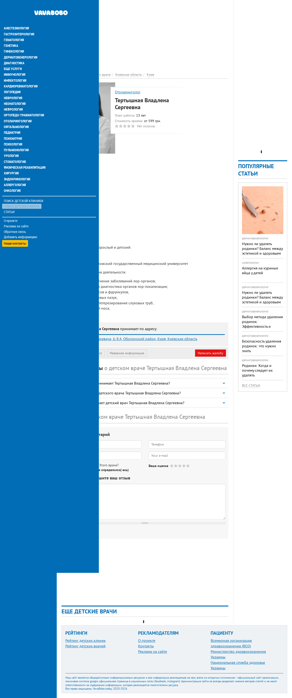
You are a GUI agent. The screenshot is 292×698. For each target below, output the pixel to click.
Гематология (14, 29)
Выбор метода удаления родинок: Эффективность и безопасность (262, 323)
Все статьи (251, 385)
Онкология (12, 178)
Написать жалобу (210, 353)
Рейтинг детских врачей (85, 646)
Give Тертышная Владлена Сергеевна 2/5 (176, 465)
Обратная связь (15, 218)
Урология (11, 143)
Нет (86, 470)
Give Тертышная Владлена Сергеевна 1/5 (172, 465)
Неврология (13, 86)
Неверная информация (127, 353)
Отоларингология (18, 109)
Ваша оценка (158, 466)
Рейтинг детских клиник (85, 640)
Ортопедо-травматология (24, 103)
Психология (13, 132)
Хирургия (11, 160)
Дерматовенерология (21, 46)
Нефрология (13, 97)
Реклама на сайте (16, 213)
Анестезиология (16, 17)
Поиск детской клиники (24, 188)
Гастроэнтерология (19, 23)
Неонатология (15, 92)
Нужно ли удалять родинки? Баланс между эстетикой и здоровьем (262, 248)
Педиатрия (12, 120)
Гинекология (14, 40)
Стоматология (15, 149)
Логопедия (12, 80)
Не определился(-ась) (112, 470)
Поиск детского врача (22, 193)
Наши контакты (15, 229)
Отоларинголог (127, 92)
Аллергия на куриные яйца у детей (260, 270)
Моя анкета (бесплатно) (84, 353)
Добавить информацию (21, 224)
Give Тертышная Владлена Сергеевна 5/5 (188, 465)
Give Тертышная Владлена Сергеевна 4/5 (184, 465)
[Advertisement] (145, 33)
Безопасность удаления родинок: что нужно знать (261, 346)
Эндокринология (17, 166)
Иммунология (15, 63)
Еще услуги (13, 57)
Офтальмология (16, 115)
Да (73, 470)
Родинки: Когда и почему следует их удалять (257, 370)
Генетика (11, 34)
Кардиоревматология (21, 74)
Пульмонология (16, 138)
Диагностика (14, 52)
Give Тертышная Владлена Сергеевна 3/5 (180, 465)
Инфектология (15, 69)
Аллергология (15, 172)
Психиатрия (13, 126)
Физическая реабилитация (25, 155)
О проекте (11, 207)
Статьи (9, 199)
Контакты (146, 646)
